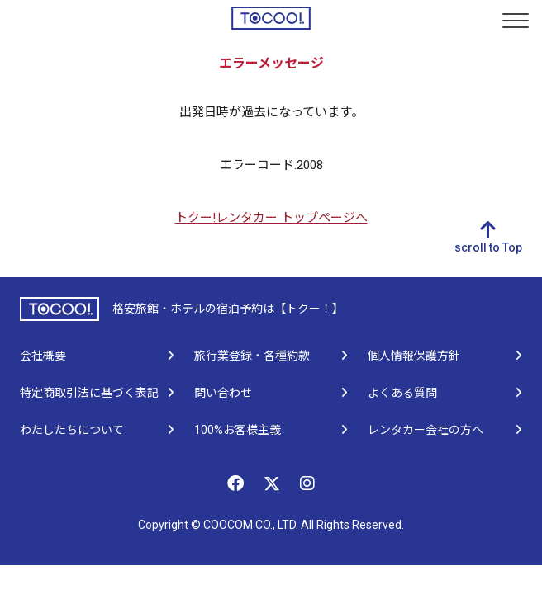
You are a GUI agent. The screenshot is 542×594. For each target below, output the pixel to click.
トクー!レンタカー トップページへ (271, 217)
